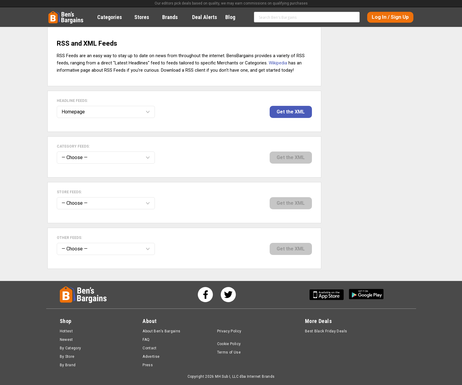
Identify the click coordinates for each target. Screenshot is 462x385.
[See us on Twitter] (228, 294)
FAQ (146, 340)
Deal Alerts (204, 17)
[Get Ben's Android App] (366, 294)
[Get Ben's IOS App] (329, 294)
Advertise (151, 356)
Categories (113, 17)
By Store (67, 356)
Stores (145, 17)
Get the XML (291, 112)
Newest (66, 340)
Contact (150, 348)
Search (352, 17)
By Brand (68, 365)
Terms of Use (229, 352)
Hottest (66, 331)
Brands (173, 17)
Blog (233, 17)
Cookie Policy (229, 344)
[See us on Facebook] (205, 294)
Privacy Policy (229, 331)
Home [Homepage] (53, 14)
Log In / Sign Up (390, 17)
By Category (70, 348)
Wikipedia (278, 63)
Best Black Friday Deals (326, 331)
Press (148, 365)
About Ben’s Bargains (161, 331)
